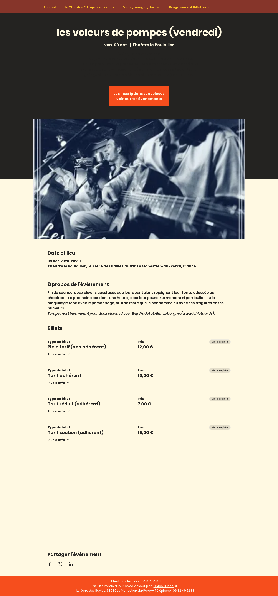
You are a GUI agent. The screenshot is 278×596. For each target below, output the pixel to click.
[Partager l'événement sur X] (60, 564)
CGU (157, 581)
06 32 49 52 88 (184, 590)
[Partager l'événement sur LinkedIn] (71, 564)
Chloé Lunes (164, 586)
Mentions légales (125, 581)
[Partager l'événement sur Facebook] (50, 564)
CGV (147, 581)
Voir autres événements (139, 98)
